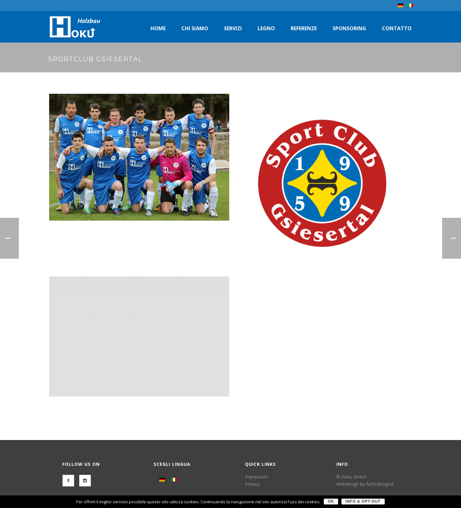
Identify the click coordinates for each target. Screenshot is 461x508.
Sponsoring (349, 28)
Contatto (397, 28)
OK (331, 501)
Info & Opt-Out (362, 501)
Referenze (304, 28)
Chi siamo (194, 28)
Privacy (252, 484)
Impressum (256, 477)
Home (158, 28)
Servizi (233, 28)
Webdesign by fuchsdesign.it (365, 484)
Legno (266, 28)
